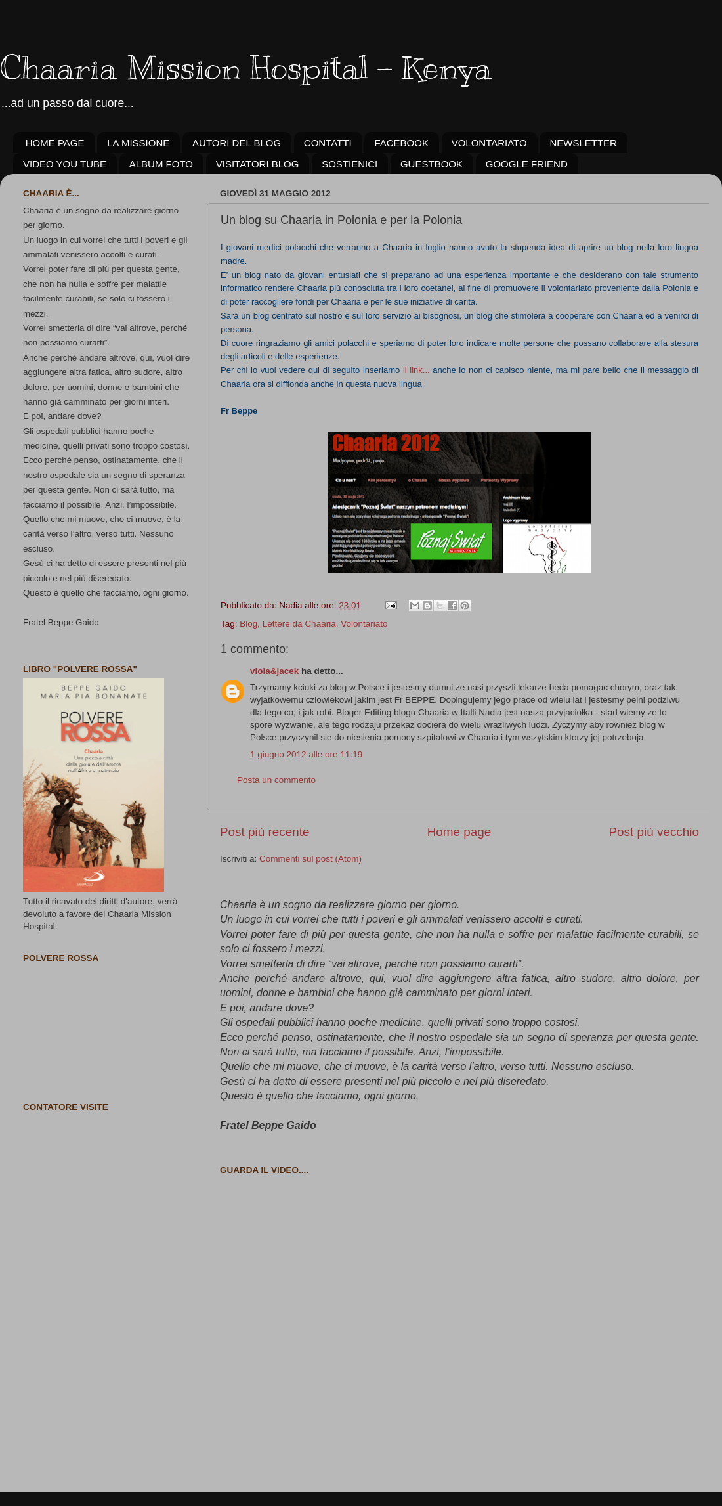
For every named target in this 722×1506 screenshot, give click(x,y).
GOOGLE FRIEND (527, 163)
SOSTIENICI (349, 163)
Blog (248, 624)
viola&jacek (274, 671)
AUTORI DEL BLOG (236, 142)
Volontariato (364, 624)
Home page (459, 832)
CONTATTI (328, 142)
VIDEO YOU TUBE (64, 163)
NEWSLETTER (583, 142)
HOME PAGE (55, 142)
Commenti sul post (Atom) (310, 859)
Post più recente (265, 832)
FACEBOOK (401, 142)
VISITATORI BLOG (257, 163)
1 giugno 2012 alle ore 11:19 (306, 754)
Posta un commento (276, 780)
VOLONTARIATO (489, 142)
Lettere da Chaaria (299, 624)
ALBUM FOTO (161, 163)
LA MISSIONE (138, 142)
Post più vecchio (653, 832)
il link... (418, 370)
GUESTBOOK (431, 163)
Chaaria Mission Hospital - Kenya (246, 67)
